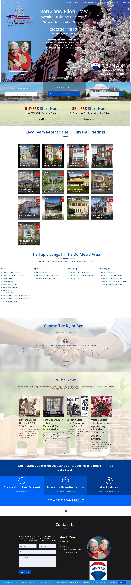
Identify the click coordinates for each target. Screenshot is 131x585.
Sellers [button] (106, 3)
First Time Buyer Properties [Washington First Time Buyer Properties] (114, 277)
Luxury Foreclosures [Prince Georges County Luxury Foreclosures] (16, 287)
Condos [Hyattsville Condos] (41, 270)
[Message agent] (72, 534)
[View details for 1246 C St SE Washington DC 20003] (29, 232)
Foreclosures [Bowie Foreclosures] (9, 277)
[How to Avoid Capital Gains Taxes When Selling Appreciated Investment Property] (30, 411)
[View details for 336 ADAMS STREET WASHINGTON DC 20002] (53, 155)
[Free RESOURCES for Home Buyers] (42, 112)
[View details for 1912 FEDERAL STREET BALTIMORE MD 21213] (29, 155)
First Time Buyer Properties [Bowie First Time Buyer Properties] (13, 273)
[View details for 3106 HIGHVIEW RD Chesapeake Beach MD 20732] (29, 206)
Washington (105, 267)
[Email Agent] (4, 3)
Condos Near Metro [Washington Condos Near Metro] (111, 273)
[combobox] (21, 93)
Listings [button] (75, 3)
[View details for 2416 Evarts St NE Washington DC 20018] (53, 206)
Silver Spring (72, 267)
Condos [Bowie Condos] (7, 275)
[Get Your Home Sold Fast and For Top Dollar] (89, 112)
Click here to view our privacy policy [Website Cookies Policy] (58, 582)
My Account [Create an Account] (126, 3)
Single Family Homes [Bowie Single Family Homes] (11, 270)
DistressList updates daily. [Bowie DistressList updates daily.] (8, 284)
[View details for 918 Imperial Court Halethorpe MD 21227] (78, 155)
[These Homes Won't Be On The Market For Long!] (64, 93)
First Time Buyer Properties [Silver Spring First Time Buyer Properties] (81, 273)
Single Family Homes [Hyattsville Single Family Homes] (45, 275)
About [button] (112, 3)
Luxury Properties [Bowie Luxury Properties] (10, 279)
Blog (118, 3)
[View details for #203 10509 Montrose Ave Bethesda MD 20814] (53, 180)
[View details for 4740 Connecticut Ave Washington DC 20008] (29, 180)
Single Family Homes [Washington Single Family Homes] (111, 279)
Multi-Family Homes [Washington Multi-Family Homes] (111, 275)
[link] (121, 93)
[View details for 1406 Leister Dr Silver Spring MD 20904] (78, 180)
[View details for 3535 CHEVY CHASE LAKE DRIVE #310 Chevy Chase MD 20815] (102, 180)
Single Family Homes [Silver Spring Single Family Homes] (79, 270)
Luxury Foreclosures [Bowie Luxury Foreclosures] (11, 281)
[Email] (47, 536)
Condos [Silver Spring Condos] (74, 275)
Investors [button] (98, 3)
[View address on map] (72, 540)
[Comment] (37, 550)
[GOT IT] (121, 582)
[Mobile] (37, 541)
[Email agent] (72, 542)
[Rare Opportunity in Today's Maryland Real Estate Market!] (77, 409)
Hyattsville (39, 267)
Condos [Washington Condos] (107, 270)
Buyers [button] (90, 3)
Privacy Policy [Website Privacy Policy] (99, 578)
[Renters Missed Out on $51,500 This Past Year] (54, 408)
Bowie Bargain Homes (10, 292)
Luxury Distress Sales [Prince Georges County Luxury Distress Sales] (17, 290)
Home (69, 3)
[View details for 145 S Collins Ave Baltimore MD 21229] (102, 155)
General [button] (83, 3)
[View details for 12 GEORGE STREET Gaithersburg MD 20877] (102, 206)
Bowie (4, 267)
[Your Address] (105, 93)
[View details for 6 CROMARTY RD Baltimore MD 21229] (78, 206)
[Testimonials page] (65, 338)
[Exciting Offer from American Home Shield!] (101, 408)
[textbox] (21, 93)
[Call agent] (12, 3)
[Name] (28, 536)
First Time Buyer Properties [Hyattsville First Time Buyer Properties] (48, 273)
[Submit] (25, 561)
